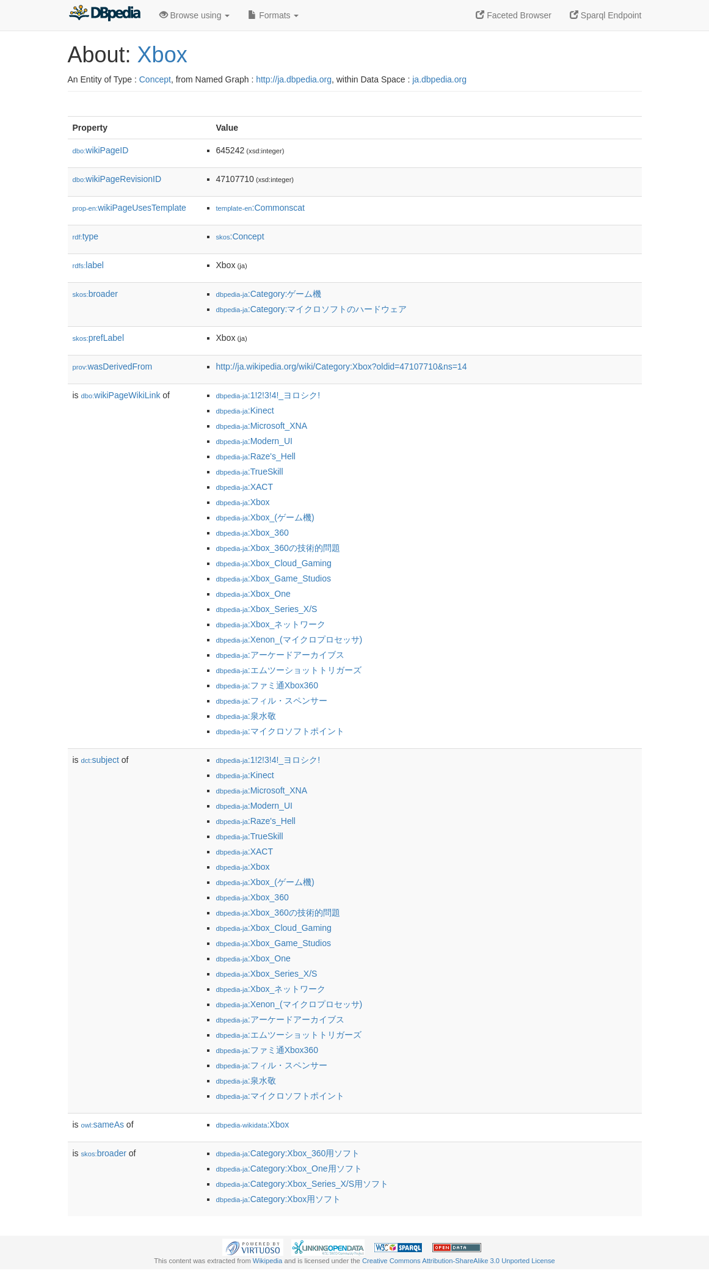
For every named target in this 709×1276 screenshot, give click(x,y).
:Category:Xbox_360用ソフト (288, 1153)
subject (100, 760)
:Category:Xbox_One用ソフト (289, 1168)
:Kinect (245, 410)
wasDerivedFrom (113, 366)
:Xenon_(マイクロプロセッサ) (289, 639)
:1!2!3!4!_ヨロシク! (268, 395)
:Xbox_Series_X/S (267, 609)
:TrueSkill (249, 471)
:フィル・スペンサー (271, 700)
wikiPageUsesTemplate (129, 208)
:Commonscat (260, 208)
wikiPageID (101, 150)
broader (95, 294)
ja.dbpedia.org (439, 79)
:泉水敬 (246, 716)
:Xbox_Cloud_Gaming (274, 563)
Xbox (162, 54)
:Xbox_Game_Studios (273, 578)
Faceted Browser (513, 15)
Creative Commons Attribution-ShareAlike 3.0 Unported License (458, 1260)
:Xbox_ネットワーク (271, 624)
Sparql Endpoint (606, 15)
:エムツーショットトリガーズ (289, 670)
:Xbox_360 (252, 533)
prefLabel (99, 338)
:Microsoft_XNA (262, 426)
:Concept (240, 236)
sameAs (102, 1124)
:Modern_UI (254, 441)
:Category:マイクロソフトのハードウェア (311, 309)
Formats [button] (273, 15)
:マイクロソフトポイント (280, 731)
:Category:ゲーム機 (269, 294)
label (88, 265)
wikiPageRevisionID (117, 179)
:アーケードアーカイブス (280, 655)
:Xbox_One (253, 594)
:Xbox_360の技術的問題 (278, 548)
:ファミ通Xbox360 (267, 685)
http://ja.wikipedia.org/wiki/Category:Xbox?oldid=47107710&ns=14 (341, 366)
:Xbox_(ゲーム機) (265, 517)
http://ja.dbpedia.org (294, 79)
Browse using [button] (194, 15)
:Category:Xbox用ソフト (278, 1199)
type (86, 236)
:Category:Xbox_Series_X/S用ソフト (302, 1184)
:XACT (245, 487)
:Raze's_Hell (256, 456)
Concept (155, 79)
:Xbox (243, 502)
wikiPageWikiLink (121, 395)
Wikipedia (268, 1260)
